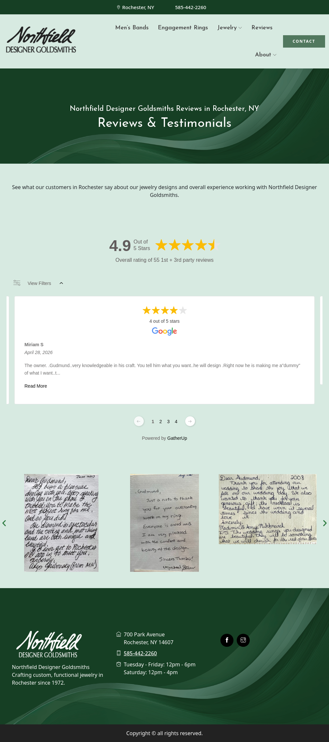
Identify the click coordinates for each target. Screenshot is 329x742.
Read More (35, 386)
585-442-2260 (190, 7)
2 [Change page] (160, 421)
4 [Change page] (176, 421)
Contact (304, 41)
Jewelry (227, 28)
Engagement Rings (183, 28)
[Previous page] (139, 421)
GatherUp (177, 438)
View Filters (38, 283)
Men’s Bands (132, 28)
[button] (4, 523)
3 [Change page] (168, 421)
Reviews (262, 28)
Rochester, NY (138, 7)
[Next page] (190, 421)
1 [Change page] (153, 421)
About (263, 55)
